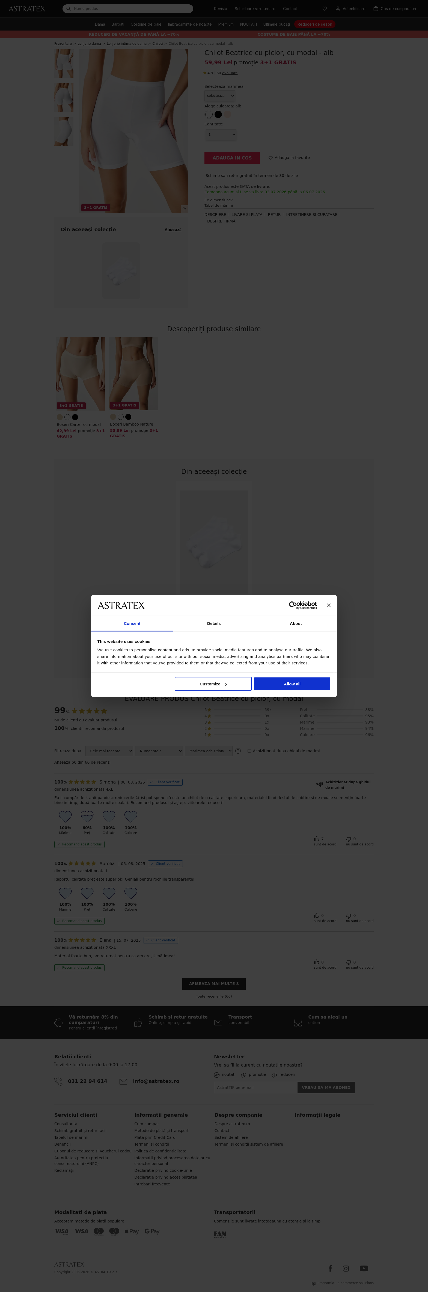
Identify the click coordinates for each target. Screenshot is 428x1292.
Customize (213, 683)
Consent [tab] (132, 623)
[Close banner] (329, 605)
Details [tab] (214, 623)
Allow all (292, 683)
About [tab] (296, 623)
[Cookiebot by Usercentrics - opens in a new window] (293, 605)
